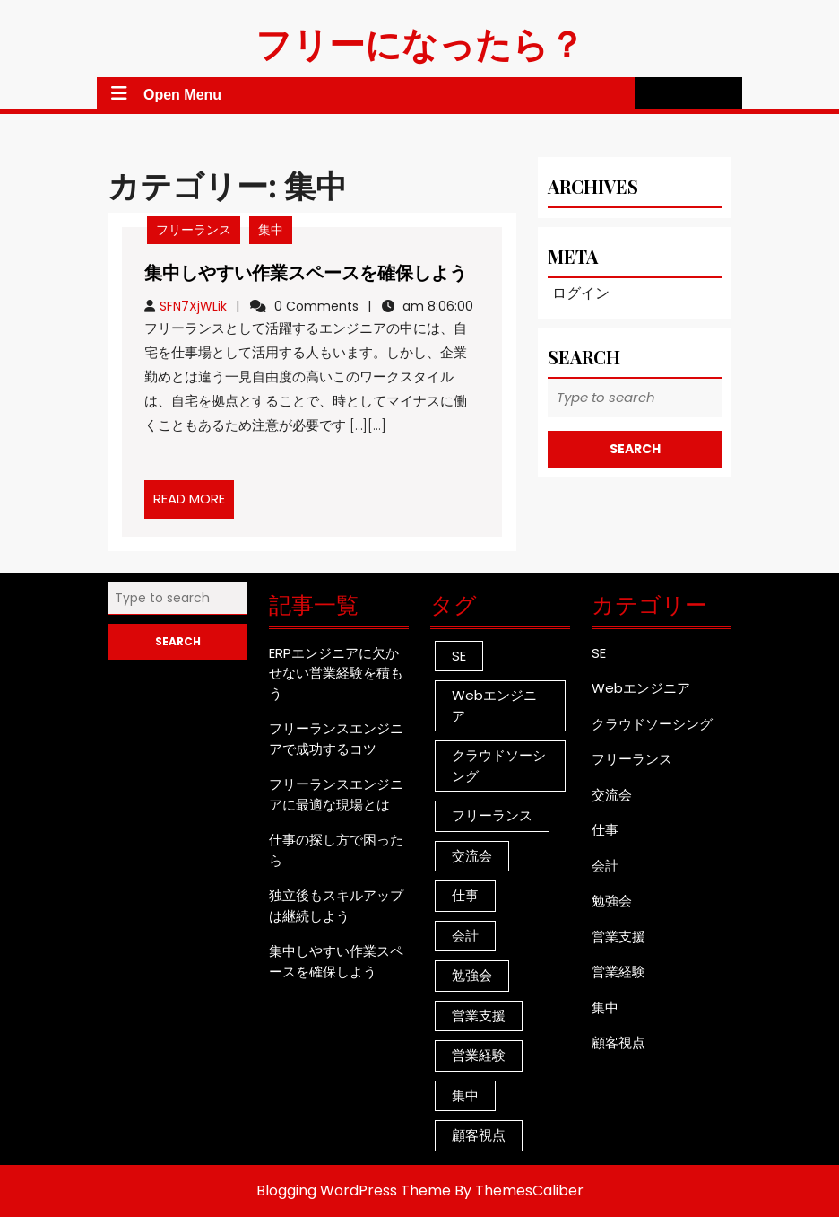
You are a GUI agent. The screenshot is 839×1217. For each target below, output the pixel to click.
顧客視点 (618, 1042)
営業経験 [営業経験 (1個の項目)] (479, 1055)
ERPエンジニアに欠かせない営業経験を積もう (336, 673)
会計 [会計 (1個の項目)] (465, 935)
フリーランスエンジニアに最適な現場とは (336, 794)
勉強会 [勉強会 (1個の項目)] (472, 975)
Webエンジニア (641, 688)
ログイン (581, 293)
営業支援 (618, 936)
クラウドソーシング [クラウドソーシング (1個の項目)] (499, 765)
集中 (270, 230)
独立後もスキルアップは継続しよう (336, 905)
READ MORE (193, 503)
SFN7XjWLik (193, 306)
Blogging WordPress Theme (353, 1190)
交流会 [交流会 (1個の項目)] (472, 855)
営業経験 (618, 971)
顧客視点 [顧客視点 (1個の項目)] (479, 1134)
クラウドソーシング (652, 723)
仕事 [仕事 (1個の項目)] (465, 895)
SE (599, 653)
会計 (605, 865)
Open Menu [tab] (162, 93)
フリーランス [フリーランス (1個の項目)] (492, 815)
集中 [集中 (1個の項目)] (465, 1095)
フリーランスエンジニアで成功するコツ (336, 738)
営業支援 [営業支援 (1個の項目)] (479, 1015)
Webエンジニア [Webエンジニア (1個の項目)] (494, 705)
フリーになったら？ (419, 42)
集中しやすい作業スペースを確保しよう (305, 271)
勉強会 (612, 900)
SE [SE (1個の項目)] (459, 655)
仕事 (605, 829)
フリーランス (193, 230)
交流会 (612, 794)
